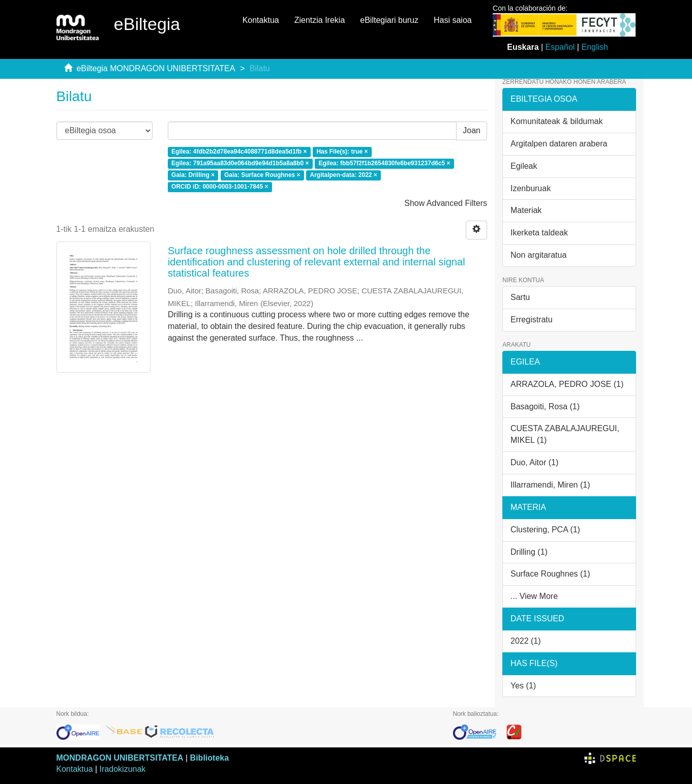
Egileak (523, 166)
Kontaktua (261, 20)
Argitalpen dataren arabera (558, 143)
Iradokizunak (123, 769)
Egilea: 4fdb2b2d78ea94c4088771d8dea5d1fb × (239, 152)
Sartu (520, 297)
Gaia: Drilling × (193, 174)
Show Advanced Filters (445, 203)
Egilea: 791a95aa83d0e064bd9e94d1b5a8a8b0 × (240, 163)
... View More (534, 596)
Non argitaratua (538, 255)
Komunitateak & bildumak (556, 121)
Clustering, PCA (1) (545, 529)
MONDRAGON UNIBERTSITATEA (120, 757)
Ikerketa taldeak (539, 232)
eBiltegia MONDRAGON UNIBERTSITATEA (155, 68)
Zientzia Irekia (319, 20)
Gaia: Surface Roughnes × (262, 174)
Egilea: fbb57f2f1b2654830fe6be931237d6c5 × (384, 163)
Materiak (525, 210)
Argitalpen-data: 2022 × (343, 174)
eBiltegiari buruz (389, 20)
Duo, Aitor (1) (534, 462)
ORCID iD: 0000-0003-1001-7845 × (219, 186)
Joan (471, 130)
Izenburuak (530, 188)
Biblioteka (209, 757)
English (594, 47)
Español (560, 47)
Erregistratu (531, 319)
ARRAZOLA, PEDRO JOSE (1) (566, 384)
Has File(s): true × (342, 152)
